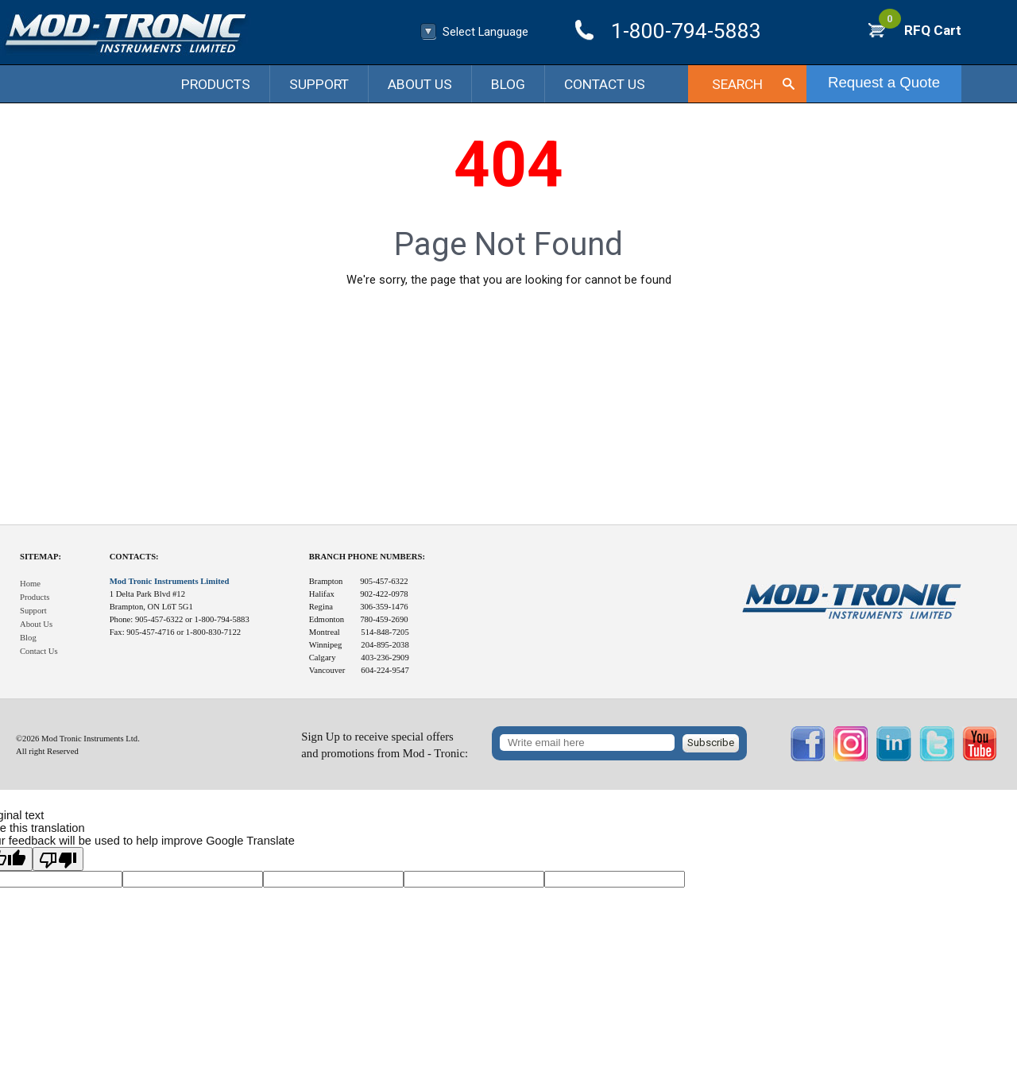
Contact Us (604, 84)
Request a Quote (884, 82)
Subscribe (710, 742)
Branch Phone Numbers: (367, 556)
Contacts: (134, 556)
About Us (420, 84)
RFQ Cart (920, 30)
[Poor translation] (58, 859)
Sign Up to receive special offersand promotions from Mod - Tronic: (384, 745)
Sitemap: (40, 556)
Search (737, 84)
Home (30, 583)
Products (215, 84)
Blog (508, 84)
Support (319, 84)
